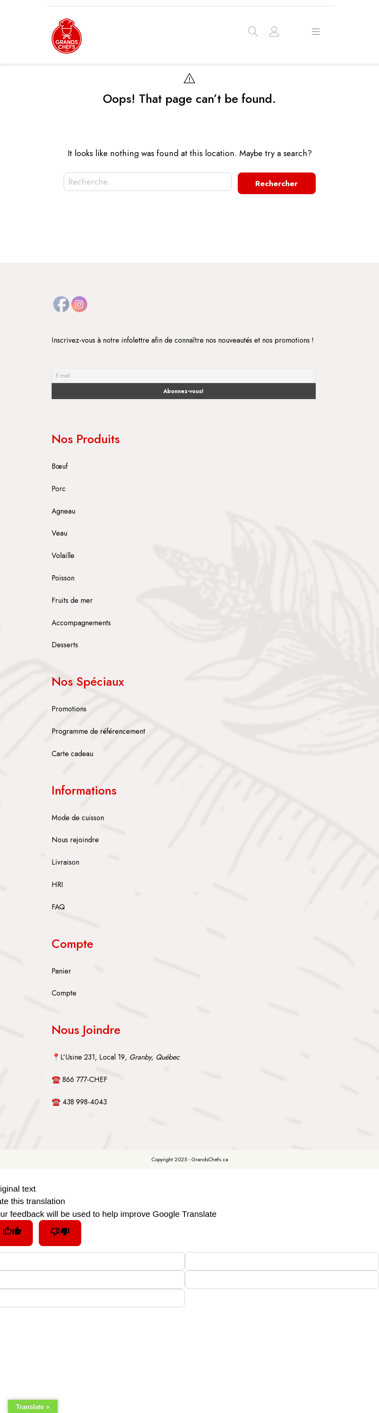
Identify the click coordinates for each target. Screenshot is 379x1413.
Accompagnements (81, 622)
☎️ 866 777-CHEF (79, 1079)
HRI (57, 884)
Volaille (63, 555)
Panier (61, 970)
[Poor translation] (63, 1232)
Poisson (63, 577)
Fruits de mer (72, 599)
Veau (59, 533)
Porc (59, 488)
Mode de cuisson (78, 817)
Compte (64, 992)
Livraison (65, 861)
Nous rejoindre (75, 839)
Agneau (63, 510)
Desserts (65, 644)
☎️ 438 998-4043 (79, 1101)
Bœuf (60, 465)
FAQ (58, 906)
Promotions (69, 708)
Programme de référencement (98, 730)
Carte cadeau (72, 753)
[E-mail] (184, 374)
